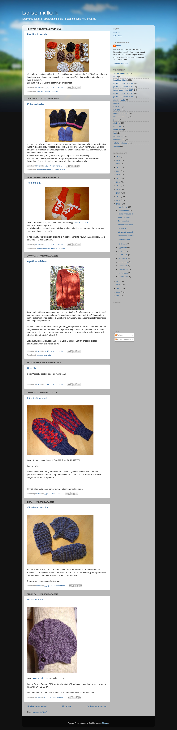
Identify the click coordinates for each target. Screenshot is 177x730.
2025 (118, 156)
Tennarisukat (34, 182)
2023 (118, 164)
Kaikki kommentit (123, 340)
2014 (118, 197)
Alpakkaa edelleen (37, 261)
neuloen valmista (59, 170)
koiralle (116, 103)
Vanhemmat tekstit (96, 706)
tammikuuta (124, 277)
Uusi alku (32, 368)
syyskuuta (123, 247)
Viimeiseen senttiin (37, 507)
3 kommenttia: (57, 87)
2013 (118, 200)
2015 (118, 193)
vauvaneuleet (118, 140)
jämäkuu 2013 (119, 100)
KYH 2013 (117, 36)
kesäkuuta (123, 258)
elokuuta (122, 251)
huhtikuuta (123, 266)
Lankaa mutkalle (40, 13)
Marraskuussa (35, 599)
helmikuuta (123, 273)
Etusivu (66, 706)
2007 (118, 296)
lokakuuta (123, 244)
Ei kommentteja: (58, 586)
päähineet (117, 126)
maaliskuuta (124, 269)
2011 (118, 281)
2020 (118, 175)
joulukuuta (123, 207)
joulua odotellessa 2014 (123, 90)
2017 (118, 186)
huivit (115, 77)
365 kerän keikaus (121, 73)
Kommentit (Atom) (39, 712)
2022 (118, 167)
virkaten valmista (51, 91)
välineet (116, 146)
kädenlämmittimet (44, 170)
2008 (118, 292)
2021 (118, 171)
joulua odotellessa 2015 (123, 93)
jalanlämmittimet (43, 248)
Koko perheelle (35, 104)
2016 (118, 189)
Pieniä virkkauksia (37, 34)
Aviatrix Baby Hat (40, 678)
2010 (118, 285)
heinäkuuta (123, 255)
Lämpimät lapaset (37, 398)
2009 (118, 288)
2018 (118, 182)
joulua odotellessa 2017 (123, 97)
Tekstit (119, 335)
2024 (118, 160)
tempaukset (118, 136)
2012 (118, 204)
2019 (118, 178)
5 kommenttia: (57, 244)
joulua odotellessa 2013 (123, 87)
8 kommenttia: (57, 351)
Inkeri (118, 46)
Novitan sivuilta (81, 222)
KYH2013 (117, 107)
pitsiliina (40, 91)
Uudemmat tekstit (37, 706)
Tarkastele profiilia (120, 63)
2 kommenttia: (57, 384)
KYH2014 (117, 110)
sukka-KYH (118, 130)
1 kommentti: (56, 494)
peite (115, 120)
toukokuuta (123, 262)
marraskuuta (124, 211)
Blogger (105, 723)
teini (115, 133)
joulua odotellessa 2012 (123, 83)
